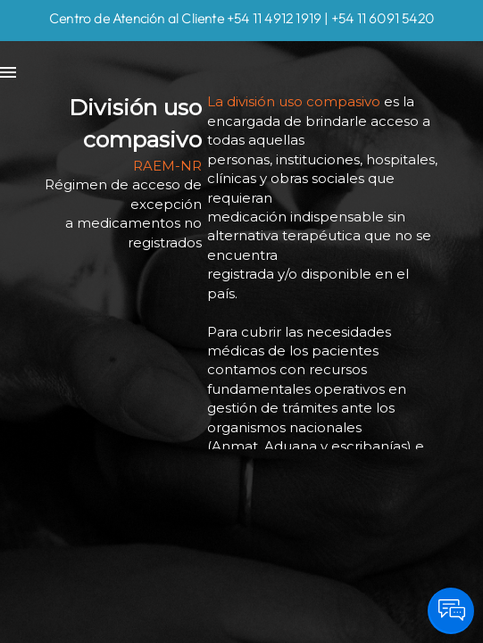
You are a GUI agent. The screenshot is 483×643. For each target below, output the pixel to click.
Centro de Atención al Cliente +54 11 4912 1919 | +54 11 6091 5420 (241, 18)
